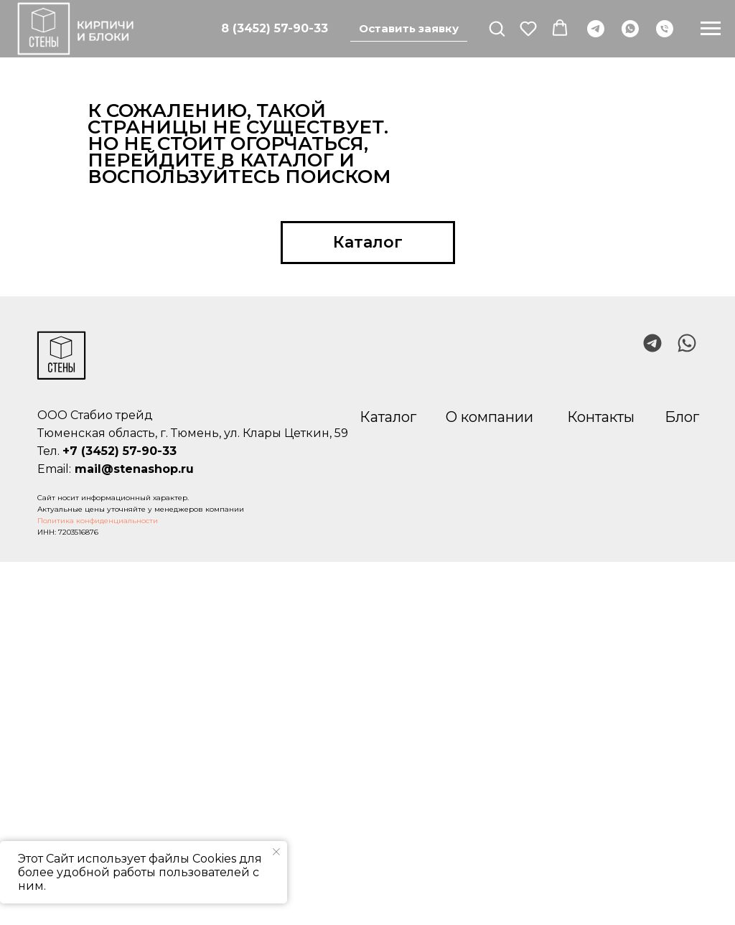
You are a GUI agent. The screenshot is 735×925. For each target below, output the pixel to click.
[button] (496, 28)
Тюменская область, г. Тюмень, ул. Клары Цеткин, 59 (192, 433)
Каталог (388, 417)
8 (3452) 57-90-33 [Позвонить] (274, 28)
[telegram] (595, 28)
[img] (687, 343)
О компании (489, 417)
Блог (682, 417)
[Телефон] (664, 28)
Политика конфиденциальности (97, 520)
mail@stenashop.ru (134, 469)
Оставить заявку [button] (409, 28)
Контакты (601, 417)
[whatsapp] (630, 28)
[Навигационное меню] (711, 29)
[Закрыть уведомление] (276, 852)
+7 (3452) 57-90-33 (119, 451)
